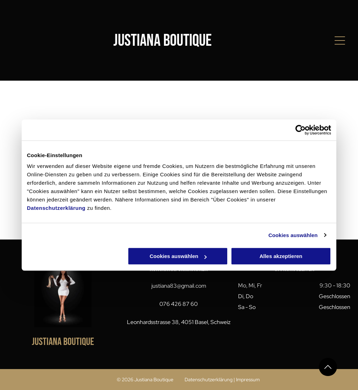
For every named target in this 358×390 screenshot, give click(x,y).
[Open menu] (340, 40)
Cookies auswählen (293, 235)
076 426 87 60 (178, 304)
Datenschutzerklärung (56, 208)
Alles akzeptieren (280, 256)
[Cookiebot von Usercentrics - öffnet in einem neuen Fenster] (300, 130)
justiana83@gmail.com (178, 285)
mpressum (248, 379)
